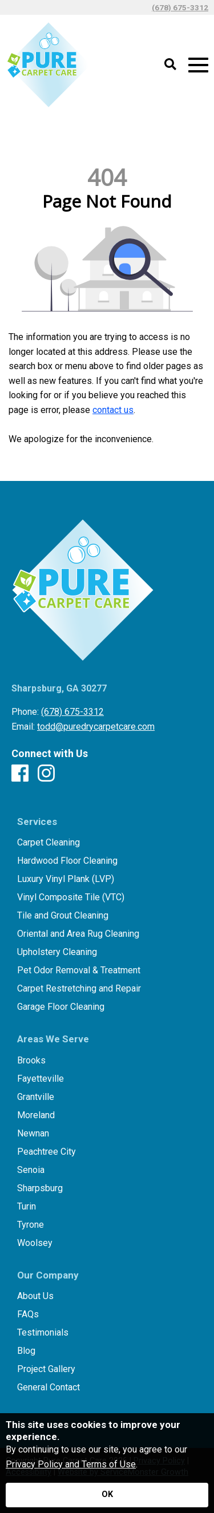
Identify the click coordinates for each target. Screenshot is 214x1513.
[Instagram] (46, 773)
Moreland (36, 1115)
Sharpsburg (40, 1188)
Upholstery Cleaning (57, 952)
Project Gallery (46, 1369)
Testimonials (42, 1332)
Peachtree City (46, 1151)
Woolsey (35, 1243)
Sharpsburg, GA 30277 (59, 688)
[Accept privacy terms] (107, 1495)
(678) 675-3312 (180, 7)
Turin (26, 1206)
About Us (35, 1296)
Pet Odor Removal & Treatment (78, 970)
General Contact (48, 1387)
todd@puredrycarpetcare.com (96, 726)
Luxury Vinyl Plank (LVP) (65, 879)
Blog (26, 1351)
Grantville (35, 1097)
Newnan (33, 1133)
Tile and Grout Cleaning (62, 915)
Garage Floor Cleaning (60, 1007)
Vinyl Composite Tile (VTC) (70, 897)
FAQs (28, 1314)
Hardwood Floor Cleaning (67, 860)
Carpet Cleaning (48, 842)
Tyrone (30, 1224)
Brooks (31, 1060)
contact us (113, 409)
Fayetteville (40, 1078)
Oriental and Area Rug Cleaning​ (78, 933)
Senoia (31, 1170)
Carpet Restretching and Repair (79, 988)
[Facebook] (20, 773)
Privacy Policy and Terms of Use (71, 1464)
